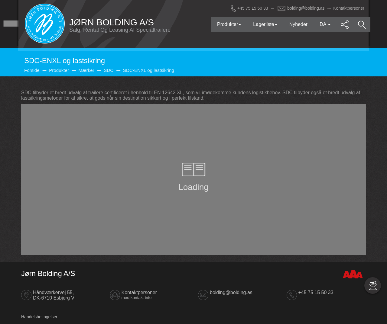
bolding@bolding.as (301, 8)
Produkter (59, 70)
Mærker (86, 70)
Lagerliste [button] (265, 24)
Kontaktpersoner (348, 8)
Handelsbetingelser (39, 316)
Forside (32, 70)
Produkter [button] (229, 24)
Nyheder (298, 24)
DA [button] (325, 24)
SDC (108, 70)
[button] (345, 24)
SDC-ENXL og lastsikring (148, 70)
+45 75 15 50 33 (248, 8)
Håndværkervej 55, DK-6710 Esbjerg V (53, 295)
